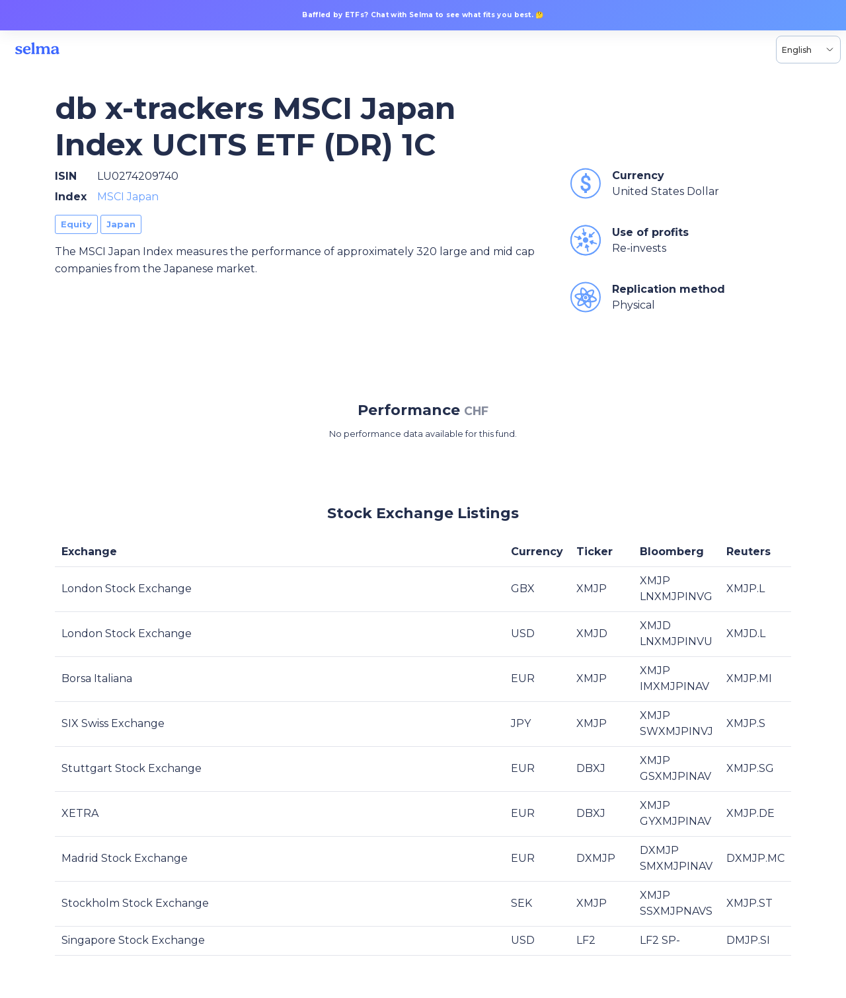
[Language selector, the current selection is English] (808, 49)
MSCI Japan (128, 196)
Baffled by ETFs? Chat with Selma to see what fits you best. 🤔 (423, 15)
